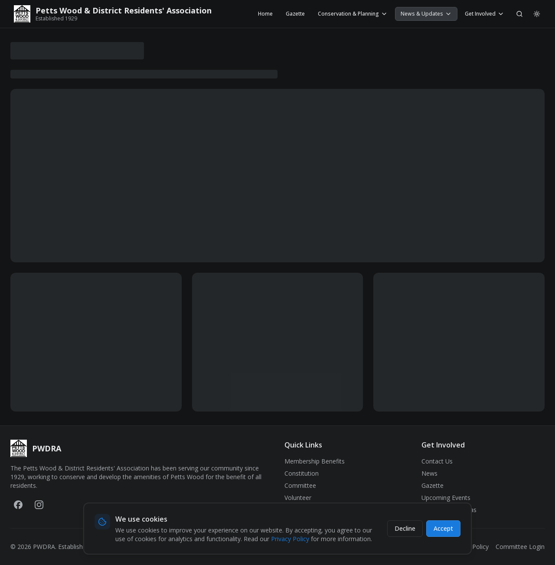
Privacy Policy (290, 539)
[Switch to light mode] (537, 14)
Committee (300, 485)
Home (265, 13)
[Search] (519, 14)
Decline (405, 528)
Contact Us (437, 461)
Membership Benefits (314, 461)
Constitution (301, 473)
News (429, 473)
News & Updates (426, 13)
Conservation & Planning (353, 13)
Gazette (295, 13)
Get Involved (484, 13)
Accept (443, 528)
